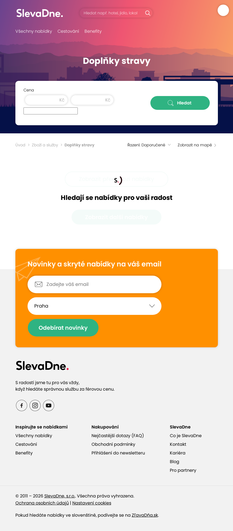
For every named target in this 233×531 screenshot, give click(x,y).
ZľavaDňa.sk (145, 515)
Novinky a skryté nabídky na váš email (94, 264)
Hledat (180, 103)
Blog (174, 462)
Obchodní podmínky (113, 444)
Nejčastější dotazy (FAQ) (118, 436)
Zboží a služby (45, 145)
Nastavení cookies (91, 503)
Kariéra (177, 453)
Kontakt (178, 444)
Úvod (20, 145)
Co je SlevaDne (186, 436)
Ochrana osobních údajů (42, 503)
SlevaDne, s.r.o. (59, 496)
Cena (28, 90)
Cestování (68, 31)
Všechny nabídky (33, 31)
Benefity (93, 31)
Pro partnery (183, 470)
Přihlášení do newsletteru (118, 453)
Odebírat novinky (63, 328)
